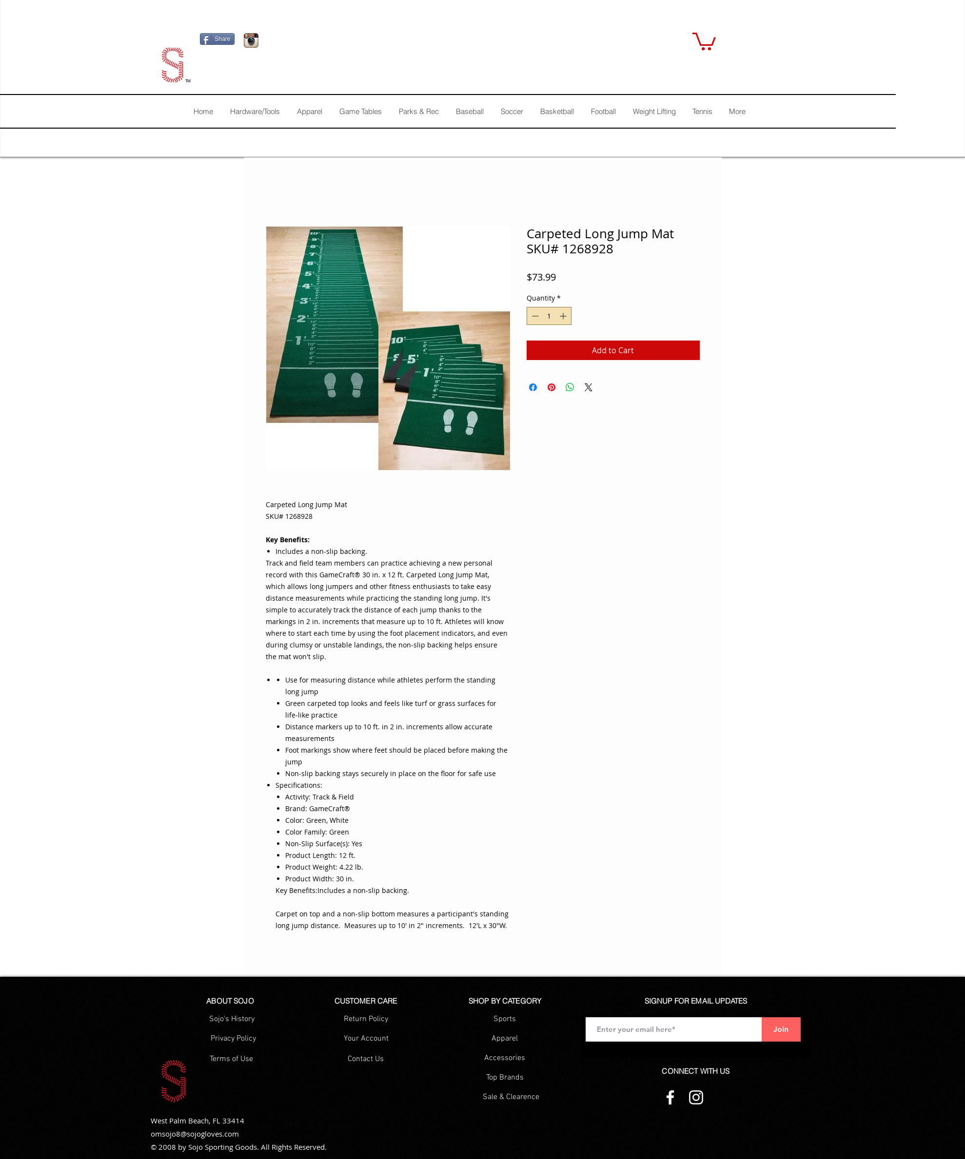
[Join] (781, 1029)
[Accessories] (505, 1058)
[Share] (217, 39)
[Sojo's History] (232, 1019)
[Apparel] (505, 1038)
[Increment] (564, 315)
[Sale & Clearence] (511, 1097)
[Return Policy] (366, 1019)
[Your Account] (366, 1038)
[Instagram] (696, 1097)
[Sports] (505, 1019)
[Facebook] (670, 1097)
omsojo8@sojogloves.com (195, 1134)
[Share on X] (588, 387)
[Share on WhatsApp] (570, 387)
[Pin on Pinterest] (551, 387)
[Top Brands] (505, 1077)
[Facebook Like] (324, 43)
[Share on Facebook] (533, 387)
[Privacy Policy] (233, 1038)
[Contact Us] (366, 1059)
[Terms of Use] (231, 1059)
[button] (704, 40)
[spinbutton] (549, 315)
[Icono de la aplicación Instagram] (251, 40)
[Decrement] (534, 315)
